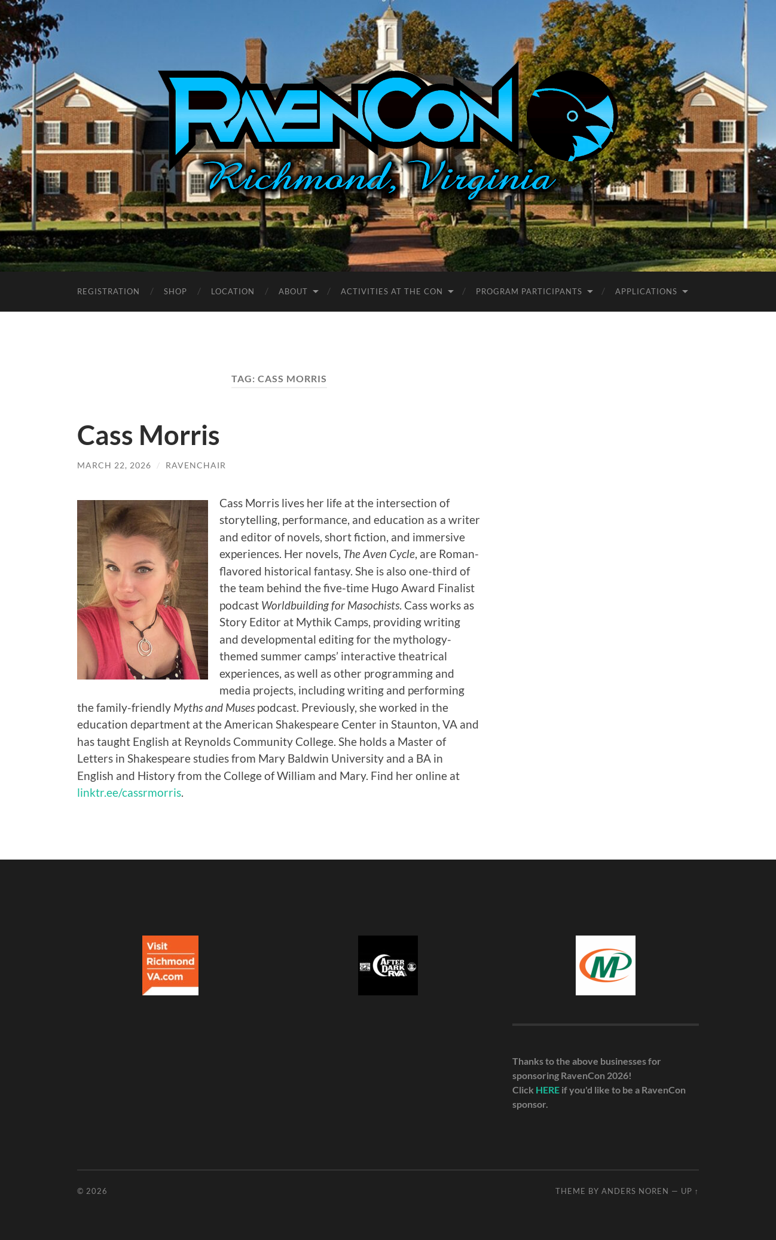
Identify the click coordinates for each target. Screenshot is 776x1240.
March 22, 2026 (114, 465)
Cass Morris (148, 435)
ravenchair (196, 465)
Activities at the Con (392, 291)
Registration (108, 291)
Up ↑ (690, 1191)
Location (233, 291)
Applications (646, 291)
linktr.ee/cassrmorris (129, 792)
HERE (548, 1089)
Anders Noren (635, 1191)
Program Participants (529, 291)
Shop (175, 291)
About (293, 291)
